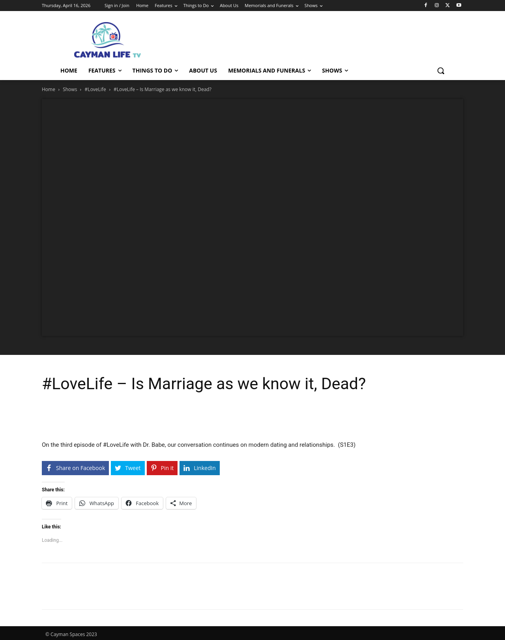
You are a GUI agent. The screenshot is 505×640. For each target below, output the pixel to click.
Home (48, 89)
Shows (70, 89)
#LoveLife (95, 89)
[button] (440, 70)
